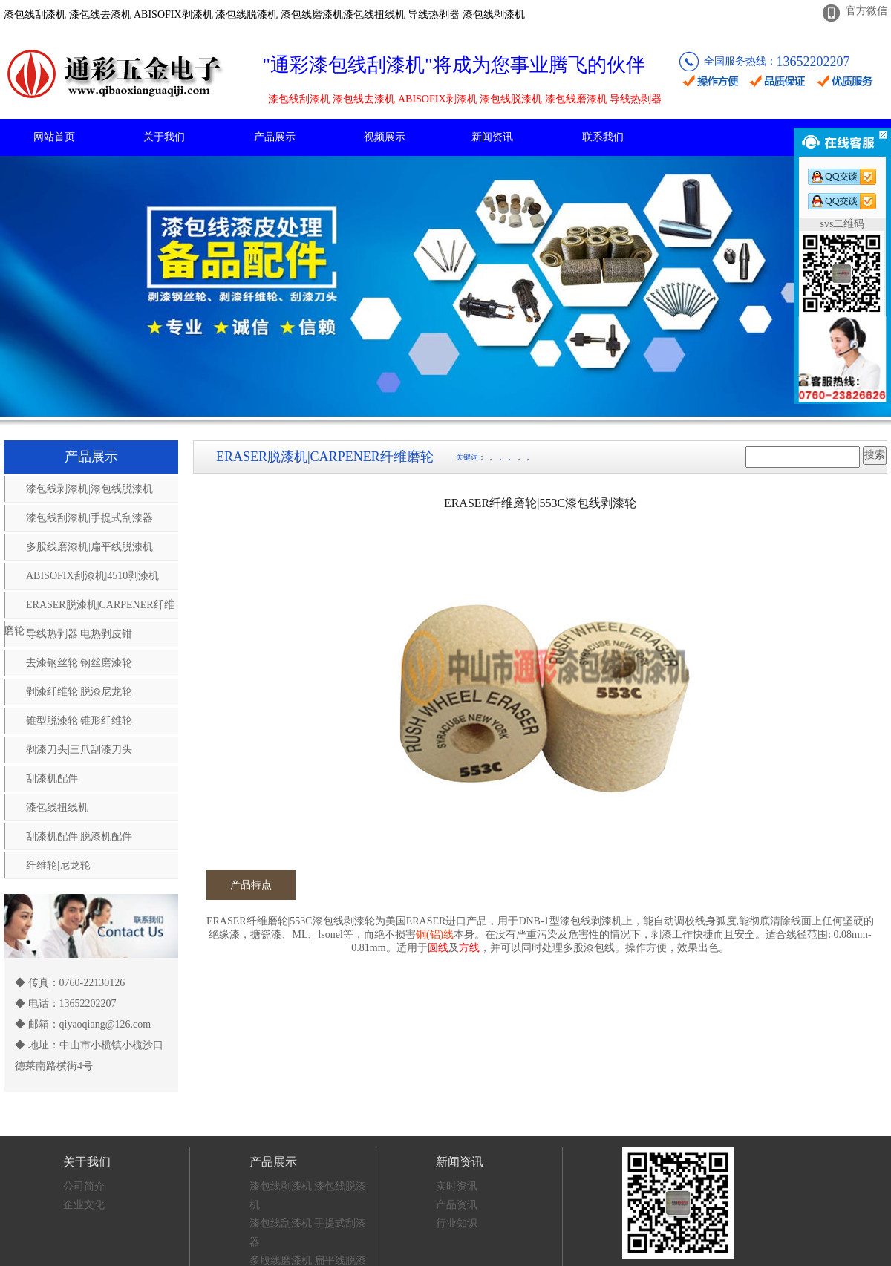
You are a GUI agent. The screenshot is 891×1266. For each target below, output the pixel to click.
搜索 (874, 454)
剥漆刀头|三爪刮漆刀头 (79, 749)
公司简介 (84, 1186)
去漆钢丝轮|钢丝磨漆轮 (79, 662)
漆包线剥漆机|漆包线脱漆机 (89, 489)
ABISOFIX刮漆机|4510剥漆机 (92, 575)
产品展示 (275, 137)
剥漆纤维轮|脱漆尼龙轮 (79, 691)
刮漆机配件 (52, 778)
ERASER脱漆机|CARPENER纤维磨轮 (89, 609)
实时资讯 (456, 1186)
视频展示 (384, 137)
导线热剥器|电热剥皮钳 (79, 633)
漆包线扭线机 (57, 807)
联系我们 (603, 137)
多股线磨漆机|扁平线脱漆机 (89, 546)
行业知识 (456, 1223)
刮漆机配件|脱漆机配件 (79, 836)
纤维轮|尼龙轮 (58, 865)
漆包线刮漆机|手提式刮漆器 (89, 517)
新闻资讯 (492, 137)
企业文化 (84, 1204)
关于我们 (164, 137)
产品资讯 (456, 1204)
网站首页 (54, 137)
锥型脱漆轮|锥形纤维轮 (79, 720)
